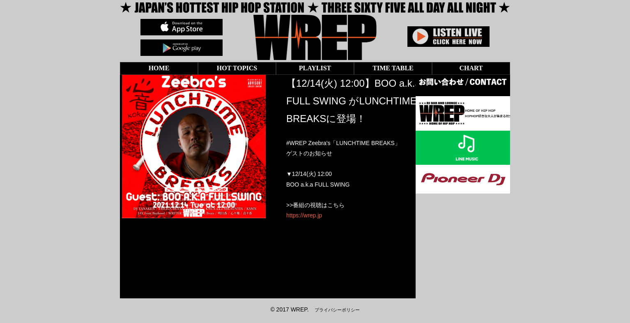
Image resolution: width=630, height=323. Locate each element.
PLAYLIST (315, 68)
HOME (159, 68)
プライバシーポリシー (337, 309)
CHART (471, 68)
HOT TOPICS (237, 68)
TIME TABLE (392, 68)
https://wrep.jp (304, 215)
